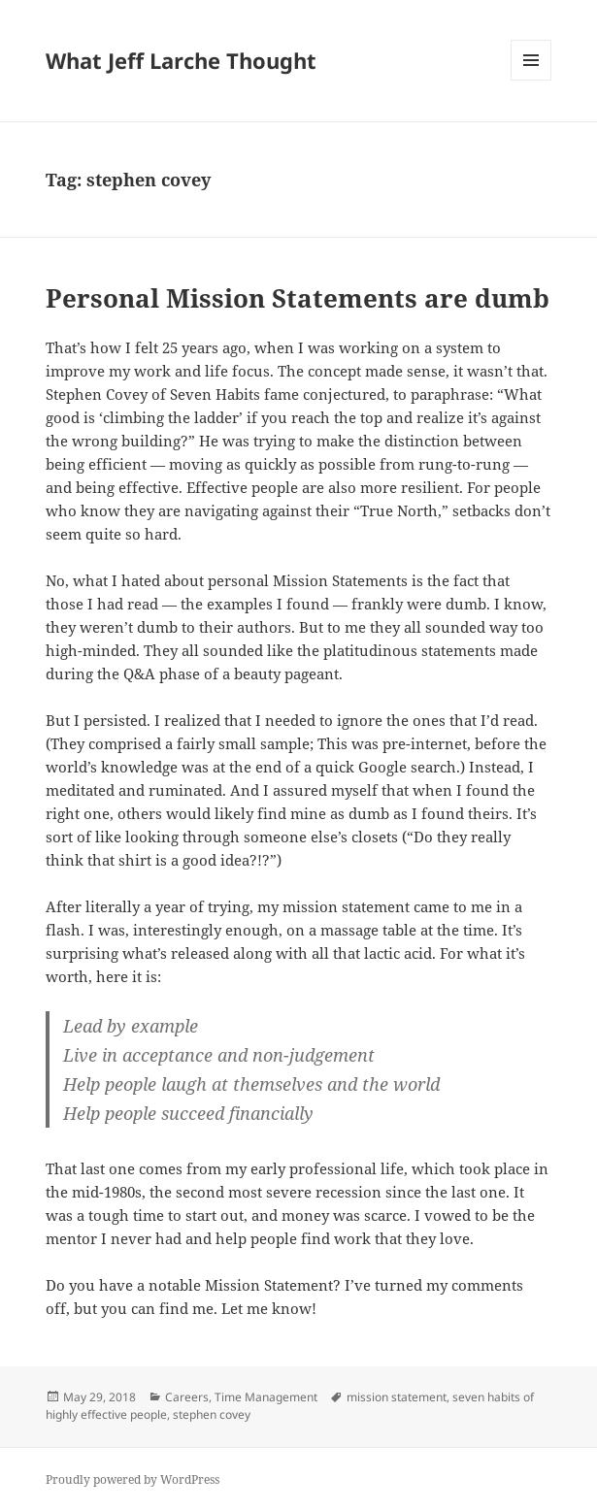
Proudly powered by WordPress (132, 1479)
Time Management (266, 1397)
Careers (187, 1397)
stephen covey (211, 1414)
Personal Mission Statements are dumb (297, 297)
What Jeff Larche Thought (181, 60)
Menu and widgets (531, 80)
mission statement (397, 1397)
